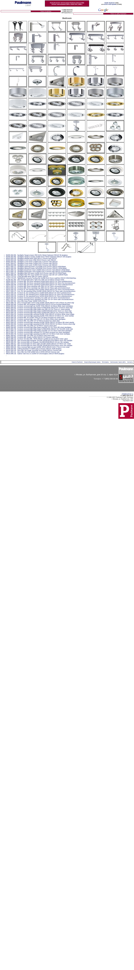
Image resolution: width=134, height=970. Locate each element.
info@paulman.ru (127, 394)
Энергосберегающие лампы (92, 362)
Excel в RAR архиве (110, 4)
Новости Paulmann (77, 362)
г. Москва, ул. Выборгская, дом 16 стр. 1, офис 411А (96, 375)
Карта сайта (121, 362)
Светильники (114, 362)
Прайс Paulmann (109, 3)
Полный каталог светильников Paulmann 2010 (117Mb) (67, 3)
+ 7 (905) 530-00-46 (110, 379)
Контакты (130, 362)
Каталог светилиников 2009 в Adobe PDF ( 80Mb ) (67, 4)
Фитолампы (105, 362)
